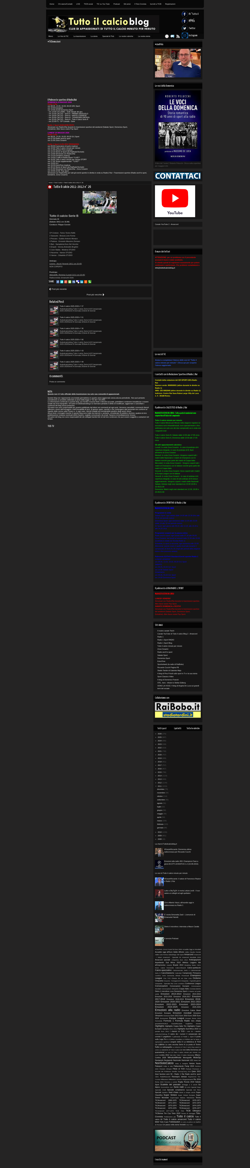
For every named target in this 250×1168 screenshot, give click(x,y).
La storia (94, 36)
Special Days (196, 1087)
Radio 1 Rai (179, 1074)
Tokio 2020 (176, 1113)
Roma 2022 (159, 1082)
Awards (169, 965)
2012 (160, 783)
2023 (160, 744)
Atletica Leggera (189, 962)
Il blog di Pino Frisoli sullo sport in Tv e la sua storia (177, 673)
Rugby (180, 1082)
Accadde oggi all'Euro (164, 952)
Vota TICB (189, 1125)
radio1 (157, 1077)
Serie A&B (179, 1087)
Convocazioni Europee (179, 986)
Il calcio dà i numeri (176, 1034)
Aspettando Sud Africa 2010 (168, 962)
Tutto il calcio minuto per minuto (169, 646)
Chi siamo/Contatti (65, 4)
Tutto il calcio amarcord (175, 1119)
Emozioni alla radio (167, 1010)
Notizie (192, 1063)
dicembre (161, 789)
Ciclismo (197, 978)
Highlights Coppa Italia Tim (176, 1026)
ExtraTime (161, 661)
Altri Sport (180, 954)
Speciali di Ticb (108, 36)
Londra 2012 (164, 1055)
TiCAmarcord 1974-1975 (190, 1105)
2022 (160, 748)
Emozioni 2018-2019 (175, 999)
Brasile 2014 (178, 965)
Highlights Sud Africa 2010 (187, 1029)
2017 (160, 765)
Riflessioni (164, 1079)
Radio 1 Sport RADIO (165, 640)
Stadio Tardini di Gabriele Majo (169, 670)
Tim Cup (167, 1113)
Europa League (176, 1018)
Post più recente (59, 289)
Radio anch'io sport (164, 652)
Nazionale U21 (187, 1060)
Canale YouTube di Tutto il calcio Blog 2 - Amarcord (177, 634)
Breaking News (190, 965)
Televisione (190, 1098)
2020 (160, 755)
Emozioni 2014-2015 (192, 994)
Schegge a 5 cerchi (189, 1085)
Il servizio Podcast (171, 938)
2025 (160, 737)
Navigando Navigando (163, 1060)
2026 (160, 734)
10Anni (165, 949)
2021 (160, 751)
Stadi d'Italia (173, 1092)
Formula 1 (169, 1021)
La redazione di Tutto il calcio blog (183, 1047)
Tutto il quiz (164, 1122)
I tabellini (197, 1031)
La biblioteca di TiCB (192, 1042)
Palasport (158, 1066)
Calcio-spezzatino (163, 970)
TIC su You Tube (103, 4)
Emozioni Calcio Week (191, 1010)
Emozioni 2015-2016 (163, 996)
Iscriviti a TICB (155, 4)
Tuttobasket (174, 1122)
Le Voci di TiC (63, 36)
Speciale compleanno (176, 1090)
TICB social (88, 4)
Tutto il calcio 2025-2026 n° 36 (71, 312)
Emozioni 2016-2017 (182, 996)
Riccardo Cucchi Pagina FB (168, 667)
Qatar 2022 (196, 1071)
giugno (160, 810)
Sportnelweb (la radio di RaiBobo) (170, 664)
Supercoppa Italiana (177, 1098)
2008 (160, 839)
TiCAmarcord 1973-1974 (165, 1105)
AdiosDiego (172, 954)
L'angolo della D (176, 1042)
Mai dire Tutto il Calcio (178, 1055)
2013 (160, 779)
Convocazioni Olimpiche (170, 989)
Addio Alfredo (178, 952)
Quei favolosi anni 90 (163, 1074)
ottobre (160, 796)
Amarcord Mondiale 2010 (191, 957)
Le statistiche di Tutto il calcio (169, 1050)
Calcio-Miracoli (180, 968)
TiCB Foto (180, 1111)
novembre (161, 793)
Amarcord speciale (162, 960)
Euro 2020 (192, 1016)
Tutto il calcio (58, 182)
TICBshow (159, 1113)
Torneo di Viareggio (188, 1113)
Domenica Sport (163, 658)
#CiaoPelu (158, 949)
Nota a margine (181, 1063)
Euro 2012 (175, 1016)
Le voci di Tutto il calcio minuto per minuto (171, 873)
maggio (160, 814)
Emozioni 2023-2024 (190, 1004)
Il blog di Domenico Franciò (168, 680)
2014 (160, 776)
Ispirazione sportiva (162, 1042)
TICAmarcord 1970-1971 (190, 1100)
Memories (190, 1055)
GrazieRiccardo (176, 1023)
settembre (161, 800)
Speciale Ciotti (160, 1090)
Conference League (193, 983)
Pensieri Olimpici (165, 1069)
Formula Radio (182, 1021)
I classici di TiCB (177, 1031)
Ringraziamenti (187, 1079)
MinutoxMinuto (174, 1057)
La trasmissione (80, 36)
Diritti (172, 991)
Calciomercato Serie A (181, 970)
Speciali (158, 1092)
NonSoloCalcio (164, 1063)
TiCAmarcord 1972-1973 (190, 1103)
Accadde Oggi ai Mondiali (192, 949)
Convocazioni (161, 986)
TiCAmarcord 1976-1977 (190, 1108)
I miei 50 (189, 1031)
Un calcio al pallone (187, 1122)
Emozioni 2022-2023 (165, 1004)
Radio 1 (160, 637)
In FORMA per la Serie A (192, 1039)
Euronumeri (164, 1018)
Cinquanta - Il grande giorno (191, 981)
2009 (160, 836)
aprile (159, 817)
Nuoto (198, 1063)
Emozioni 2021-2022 (191, 1001)
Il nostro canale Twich (165, 631)
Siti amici (127, 4)
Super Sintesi (170, 1095)
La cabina (159, 1044)
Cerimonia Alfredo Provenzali (178, 975)
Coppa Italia (184, 989)
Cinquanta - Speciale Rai (164, 983)
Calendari (178, 973)
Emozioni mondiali (182, 1013)
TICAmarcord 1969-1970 (165, 1100)
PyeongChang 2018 (184, 1071)
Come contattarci (179, 983)
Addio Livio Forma (161, 954)
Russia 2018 (189, 1082)
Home (52, 4)
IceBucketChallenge (161, 1034)
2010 (160, 832)
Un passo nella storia (171, 1125)
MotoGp (197, 1057)
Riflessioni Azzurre (175, 1079)
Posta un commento (57, 343)
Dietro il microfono (162, 991)
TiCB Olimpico (193, 1111)
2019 (160, 758)
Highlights (159, 1026)
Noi (199, 1060)
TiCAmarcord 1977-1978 (164, 1111)
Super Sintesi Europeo (186, 1095)
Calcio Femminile (167, 968)
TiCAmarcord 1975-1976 (165, 1108)
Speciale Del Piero (193, 1090)
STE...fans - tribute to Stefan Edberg (171, 683)
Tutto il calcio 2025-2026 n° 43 (71, 323)
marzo (159, 821)
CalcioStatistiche (167, 973)
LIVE (78, 4)
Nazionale (177, 1060)
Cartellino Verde (160, 975)
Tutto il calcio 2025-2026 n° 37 (71, 301)
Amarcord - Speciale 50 (172, 957)
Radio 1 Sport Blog (164, 643)
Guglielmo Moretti (193, 1023)
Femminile (158, 1021)
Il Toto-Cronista (140, 4)
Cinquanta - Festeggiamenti (172, 981)
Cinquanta (159, 981)
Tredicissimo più (170, 1117)
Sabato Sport (162, 655)
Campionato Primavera (192, 973)
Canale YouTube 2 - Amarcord (166, 224)
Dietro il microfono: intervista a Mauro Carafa (181, 927)
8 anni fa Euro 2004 (175, 949)
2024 (160, 741)
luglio (159, 807)
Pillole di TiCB (179, 1069)
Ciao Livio (188, 978)
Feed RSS (176, 36)
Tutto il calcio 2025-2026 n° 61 (123, 301)
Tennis (198, 1098)
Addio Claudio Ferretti (193, 952)
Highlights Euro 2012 (169, 1029)
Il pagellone (166, 1036)
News (196, 1060)
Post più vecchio (140, 289)
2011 (160, 786)
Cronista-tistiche (195, 989)
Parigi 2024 (189, 1066)
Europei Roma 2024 (193, 1018)
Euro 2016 (183, 1016)
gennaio (160, 828)
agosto (160, 803)
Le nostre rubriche (126, 36)
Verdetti (183, 1125)
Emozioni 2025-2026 (191, 1007)
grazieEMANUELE (161, 1023)
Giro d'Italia (196, 1021)
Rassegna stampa (179, 1077)
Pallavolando (179, 1066)
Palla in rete (168, 1066)
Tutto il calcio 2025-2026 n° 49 (123, 323)
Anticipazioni (195, 959)
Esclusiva (166, 1016)
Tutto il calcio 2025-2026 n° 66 (123, 312)
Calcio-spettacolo (194, 968)
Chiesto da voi (177, 978)
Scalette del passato (170, 1084)
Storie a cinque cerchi (187, 1092)
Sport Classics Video (165, 676)
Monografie (187, 1057)
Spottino (165, 1092)
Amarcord (188, 954)
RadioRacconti (165, 1077)
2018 (160, 762)
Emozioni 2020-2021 (170, 1001)
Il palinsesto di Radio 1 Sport (183, 1036)
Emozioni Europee (163, 1013)
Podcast (117, 4)
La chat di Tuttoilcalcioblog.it (166, 844)
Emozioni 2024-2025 (166, 1007)
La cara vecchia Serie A (175, 1044)
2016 (160, 769)
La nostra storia (144, 36)
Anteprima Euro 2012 (179, 960)
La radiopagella (166, 1047)
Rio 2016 (197, 1079)
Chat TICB (166, 978)
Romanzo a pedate (171, 1082)
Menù (50, 36)
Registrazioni (170, 4)
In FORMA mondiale (174, 1039)
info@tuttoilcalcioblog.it (165, 268)
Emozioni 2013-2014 (171, 994)
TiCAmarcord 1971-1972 (165, 1103)
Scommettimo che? (167, 1087)
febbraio (160, 824)
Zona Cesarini (162, 649)
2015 (160, 772)
